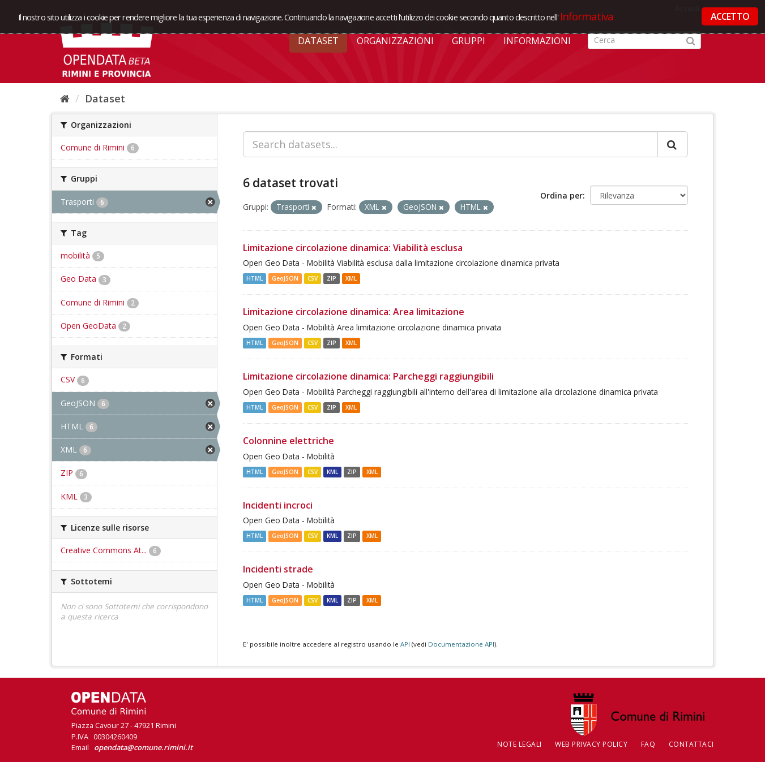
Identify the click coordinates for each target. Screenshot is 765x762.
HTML (254, 278)
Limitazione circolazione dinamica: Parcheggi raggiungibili (368, 376)
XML (351, 278)
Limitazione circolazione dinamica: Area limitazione (353, 311)
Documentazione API (461, 644)
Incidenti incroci (278, 505)
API (405, 644)
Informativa (587, 16)
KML (332, 472)
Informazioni (537, 41)
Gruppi (468, 41)
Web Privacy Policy (591, 744)
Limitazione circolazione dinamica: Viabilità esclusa (353, 248)
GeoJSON (285, 278)
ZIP (331, 278)
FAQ (648, 744)
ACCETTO (730, 16)
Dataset (318, 41)
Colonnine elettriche (288, 440)
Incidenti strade (278, 569)
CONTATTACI (691, 744)
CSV (312, 278)
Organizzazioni (395, 41)
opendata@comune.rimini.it (143, 747)
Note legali (519, 744)
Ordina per (561, 195)
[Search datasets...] (450, 144)
